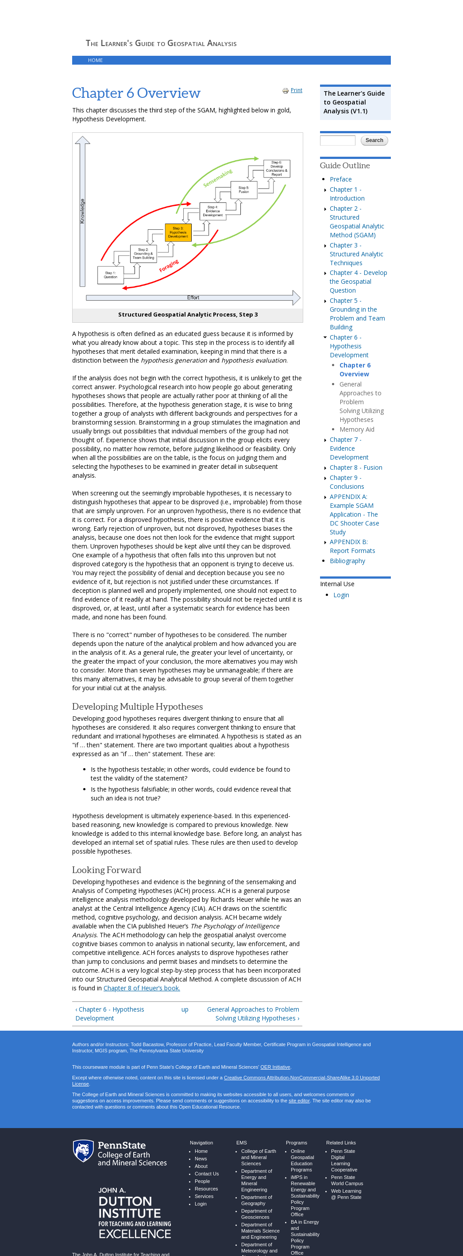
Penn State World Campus (347, 1180)
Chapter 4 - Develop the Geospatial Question (358, 281)
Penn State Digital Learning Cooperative (344, 1160)
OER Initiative (275, 1067)
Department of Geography (256, 1200)
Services (204, 1196)
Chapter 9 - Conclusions (347, 482)
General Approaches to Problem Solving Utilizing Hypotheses (362, 402)
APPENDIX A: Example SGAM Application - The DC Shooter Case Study (354, 514)
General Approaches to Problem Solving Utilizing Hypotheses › (253, 1013)
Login (341, 595)
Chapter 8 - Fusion (356, 467)
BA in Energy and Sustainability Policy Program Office (305, 1237)
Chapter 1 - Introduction (347, 193)
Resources (206, 1189)
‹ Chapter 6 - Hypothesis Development (109, 1013)
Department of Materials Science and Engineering (260, 1231)
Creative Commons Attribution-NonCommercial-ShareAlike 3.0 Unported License (226, 1081)
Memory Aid (357, 429)
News (201, 1159)
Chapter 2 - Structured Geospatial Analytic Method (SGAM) (357, 221)
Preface (341, 179)
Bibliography (347, 561)
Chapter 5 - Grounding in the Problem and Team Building (357, 313)
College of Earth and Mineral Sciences (258, 1157)
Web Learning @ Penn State (346, 1194)
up (185, 1009)
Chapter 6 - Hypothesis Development (349, 346)
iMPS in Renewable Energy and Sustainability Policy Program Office (305, 1196)
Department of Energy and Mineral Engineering (256, 1180)
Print (292, 90)
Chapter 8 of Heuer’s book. (142, 988)
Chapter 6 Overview (355, 369)
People (202, 1181)
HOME (95, 60)
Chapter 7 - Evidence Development (349, 448)
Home (201, 1151)
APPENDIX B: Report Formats (352, 546)
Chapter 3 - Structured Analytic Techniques (356, 254)
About (201, 1166)
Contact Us (207, 1174)
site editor (299, 1101)
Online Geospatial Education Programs (302, 1160)
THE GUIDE (126, 60)
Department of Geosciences (256, 1214)
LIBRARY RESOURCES (174, 60)
